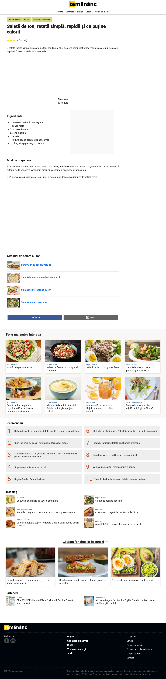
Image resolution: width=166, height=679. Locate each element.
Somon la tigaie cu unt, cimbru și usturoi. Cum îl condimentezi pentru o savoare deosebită (45, 455)
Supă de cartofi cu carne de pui (30, 467)
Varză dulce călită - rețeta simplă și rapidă (114, 467)
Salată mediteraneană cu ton (36, 290)
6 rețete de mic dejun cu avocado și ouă (132, 580)
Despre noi (131, 637)
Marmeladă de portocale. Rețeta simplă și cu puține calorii (99, 408)
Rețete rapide (15, 19)
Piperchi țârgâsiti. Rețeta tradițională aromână (116, 443)
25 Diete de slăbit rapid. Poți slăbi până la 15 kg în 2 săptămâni (125, 431)
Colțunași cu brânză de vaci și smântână (37, 501)
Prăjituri (20, 498)
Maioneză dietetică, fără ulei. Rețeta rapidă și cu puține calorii (61, 408)
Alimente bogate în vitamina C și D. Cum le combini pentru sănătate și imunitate (125, 602)
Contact (130, 658)
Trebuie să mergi (101, 12)
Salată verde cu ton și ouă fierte (102, 367)
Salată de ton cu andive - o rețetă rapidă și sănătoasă (139, 407)
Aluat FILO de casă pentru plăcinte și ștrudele (118, 524)
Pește (27, 19)
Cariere (130, 641)
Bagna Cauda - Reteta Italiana (29, 479)
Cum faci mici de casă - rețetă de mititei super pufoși (41, 443)
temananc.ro (100, 598)
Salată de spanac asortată (108, 501)
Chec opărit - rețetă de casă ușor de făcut (116, 512)
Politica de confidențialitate (139, 649)
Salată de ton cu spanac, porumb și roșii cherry (138, 369)
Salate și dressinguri (44, 19)
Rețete (60, 12)
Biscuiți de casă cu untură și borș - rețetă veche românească (28, 582)
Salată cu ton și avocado (34, 302)
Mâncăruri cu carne (24, 510)
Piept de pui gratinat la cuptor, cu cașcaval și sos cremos (46, 512)
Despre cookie (133, 654)
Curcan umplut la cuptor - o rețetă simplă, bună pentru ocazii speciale (48, 524)
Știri (69, 653)
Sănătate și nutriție (74, 12)
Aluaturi (98, 521)
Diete (88, 12)
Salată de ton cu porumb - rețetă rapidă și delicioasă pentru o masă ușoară (20, 408)
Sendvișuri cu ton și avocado (36, 265)
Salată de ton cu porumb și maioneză (40, 277)
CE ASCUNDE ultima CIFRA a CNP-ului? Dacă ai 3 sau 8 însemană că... (45, 602)
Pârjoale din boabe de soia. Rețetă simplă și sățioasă (120, 479)
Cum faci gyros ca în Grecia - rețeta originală (115, 455)
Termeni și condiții (135, 645)
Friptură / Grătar (23, 520)
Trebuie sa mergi (76, 649)
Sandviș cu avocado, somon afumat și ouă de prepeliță (82, 582)
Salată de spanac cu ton (19, 367)
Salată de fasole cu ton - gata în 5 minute (63, 369)
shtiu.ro (20, 598)
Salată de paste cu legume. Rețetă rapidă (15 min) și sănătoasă (46, 431)
